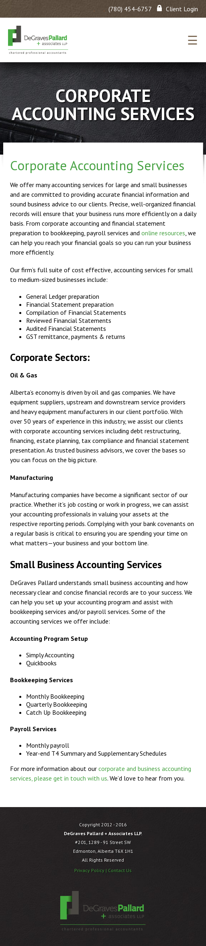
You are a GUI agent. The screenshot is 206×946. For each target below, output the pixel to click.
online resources (163, 233)
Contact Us (120, 870)
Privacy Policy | (91, 870)
